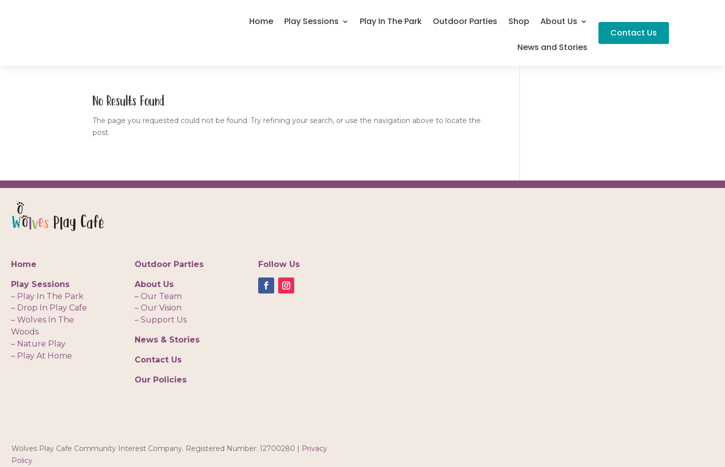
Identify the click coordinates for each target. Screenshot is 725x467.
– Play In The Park (47, 296)
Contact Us (633, 32)
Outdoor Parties (465, 22)
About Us (558, 22)
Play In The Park (391, 22)
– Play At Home (41, 355)
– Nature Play (38, 343)
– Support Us (161, 319)
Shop (518, 22)
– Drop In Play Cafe (49, 307)
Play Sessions (311, 22)
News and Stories (552, 48)
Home (261, 22)
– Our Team (158, 296)
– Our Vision (158, 307)
